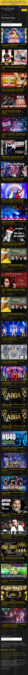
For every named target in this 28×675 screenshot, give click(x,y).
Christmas (7, 15)
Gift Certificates (6, 657)
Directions (8, 646)
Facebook (4, 650)
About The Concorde (8, 653)
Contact (24, 655)
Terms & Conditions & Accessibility (11, 655)
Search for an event (6, 22)
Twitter (12, 650)
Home (2, 15)
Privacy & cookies (19, 653)
